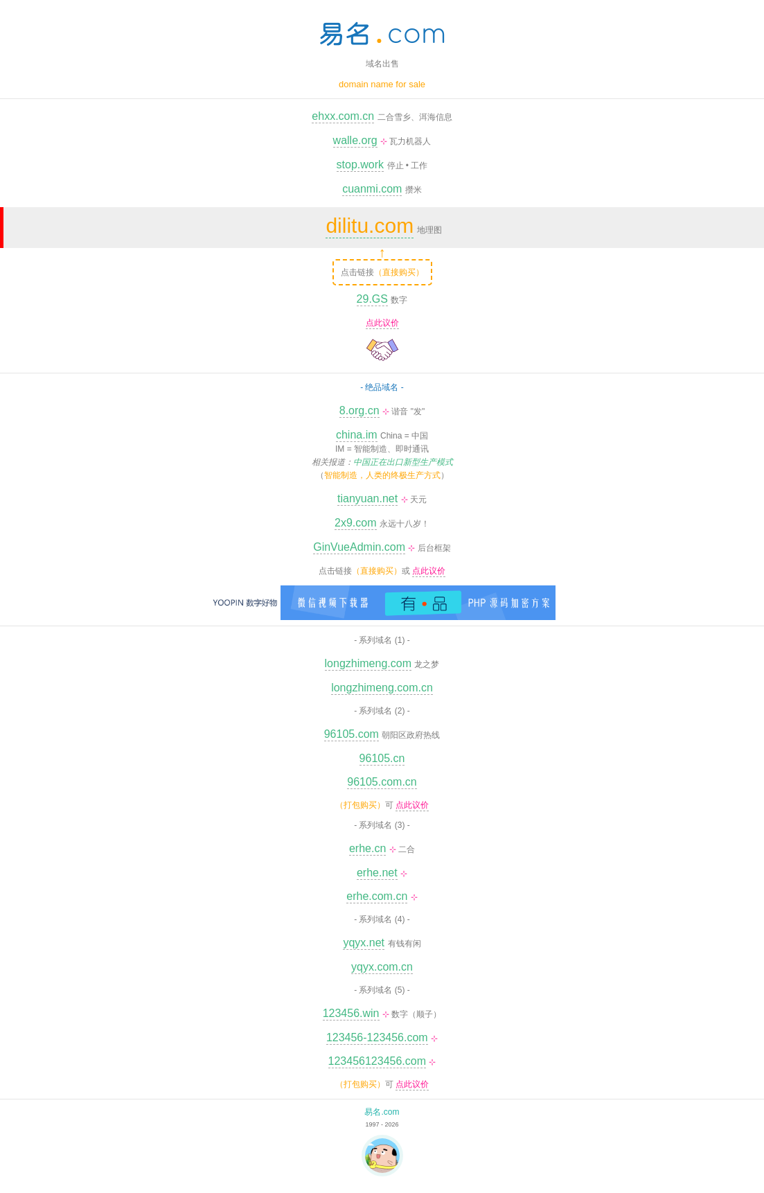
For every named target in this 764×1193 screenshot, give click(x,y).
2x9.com (355, 523)
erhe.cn (367, 848)
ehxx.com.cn (343, 116)
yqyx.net (363, 942)
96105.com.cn (382, 782)
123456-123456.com (377, 1037)
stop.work (360, 164)
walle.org (355, 140)
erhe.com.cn (376, 896)
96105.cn (382, 758)
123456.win (351, 1013)
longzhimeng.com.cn (382, 687)
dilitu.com (370, 225)
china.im (356, 435)
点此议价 (382, 323)
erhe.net (377, 872)
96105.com (351, 734)
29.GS (372, 299)
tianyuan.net (367, 498)
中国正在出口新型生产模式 (403, 462)
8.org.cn (359, 410)
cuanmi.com (372, 189)
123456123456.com (377, 1061)
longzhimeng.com (368, 663)
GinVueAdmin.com (359, 547)
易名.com (381, 1112)
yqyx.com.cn (382, 967)
